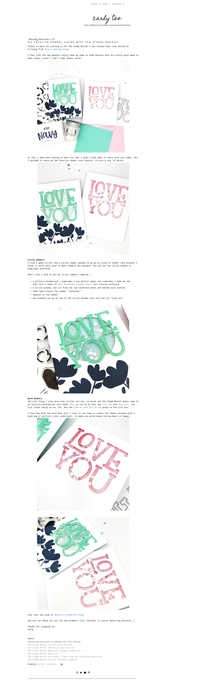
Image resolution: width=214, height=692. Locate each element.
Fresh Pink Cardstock (90, 657)
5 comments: (51, 664)
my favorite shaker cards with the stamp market (73, 42)
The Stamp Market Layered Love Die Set (50, 645)
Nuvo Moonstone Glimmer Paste (75, 284)
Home (94, 4)
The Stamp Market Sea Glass (43, 657)
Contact (117, 4)
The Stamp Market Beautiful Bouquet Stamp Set (54, 651)
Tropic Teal (68, 657)
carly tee (107, 19)
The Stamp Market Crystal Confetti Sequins (52, 660)
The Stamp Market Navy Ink (43, 654)
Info (105, 4)
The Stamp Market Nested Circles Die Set (51, 648)
